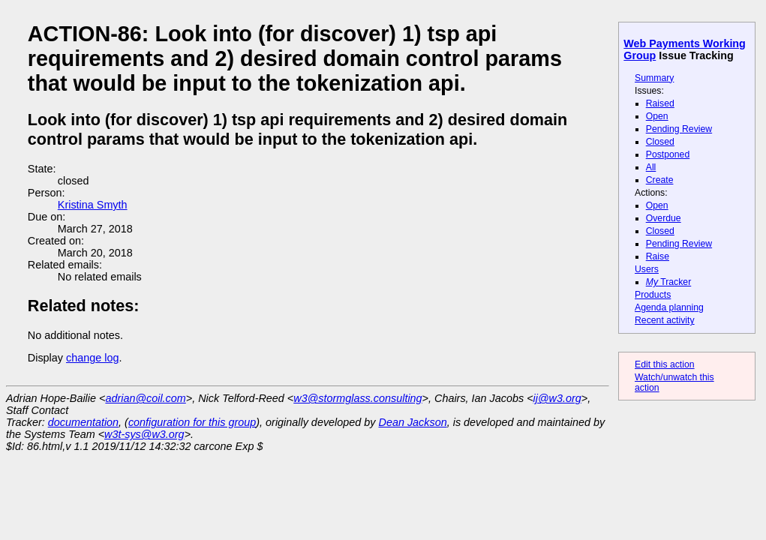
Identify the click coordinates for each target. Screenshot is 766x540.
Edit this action (665, 364)
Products (653, 295)
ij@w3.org (557, 398)
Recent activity (665, 320)
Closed (660, 141)
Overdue (663, 218)
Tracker (669, 282)
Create (660, 180)
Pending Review (679, 129)
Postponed (668, 154)
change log (92, 358)
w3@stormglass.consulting (357, 398)
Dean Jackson (413, 422)
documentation (83, 422)
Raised (660, 103)
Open (657, 116)
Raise (657, 256)
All (651, 167)
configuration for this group (192, 422)
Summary (654, 78)
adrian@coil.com (145, 398)
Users (647, 269)
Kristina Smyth (93, 205)
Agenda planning (669, 307)
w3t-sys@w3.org (144, 434)
